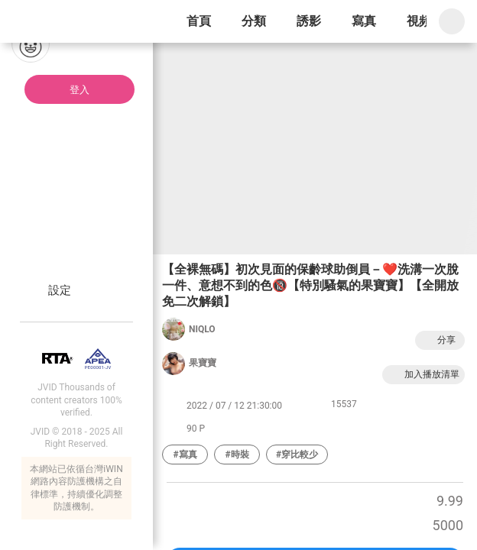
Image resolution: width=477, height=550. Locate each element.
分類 (254, 21)
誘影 (309, 21)
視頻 (419, 21)
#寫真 (184, 454)
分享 (438, 340)
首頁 (199, 21)
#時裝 (236, 454)
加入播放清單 (423, 374)
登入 (79, 89)
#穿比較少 (297, 454)
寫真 (364, 21)
